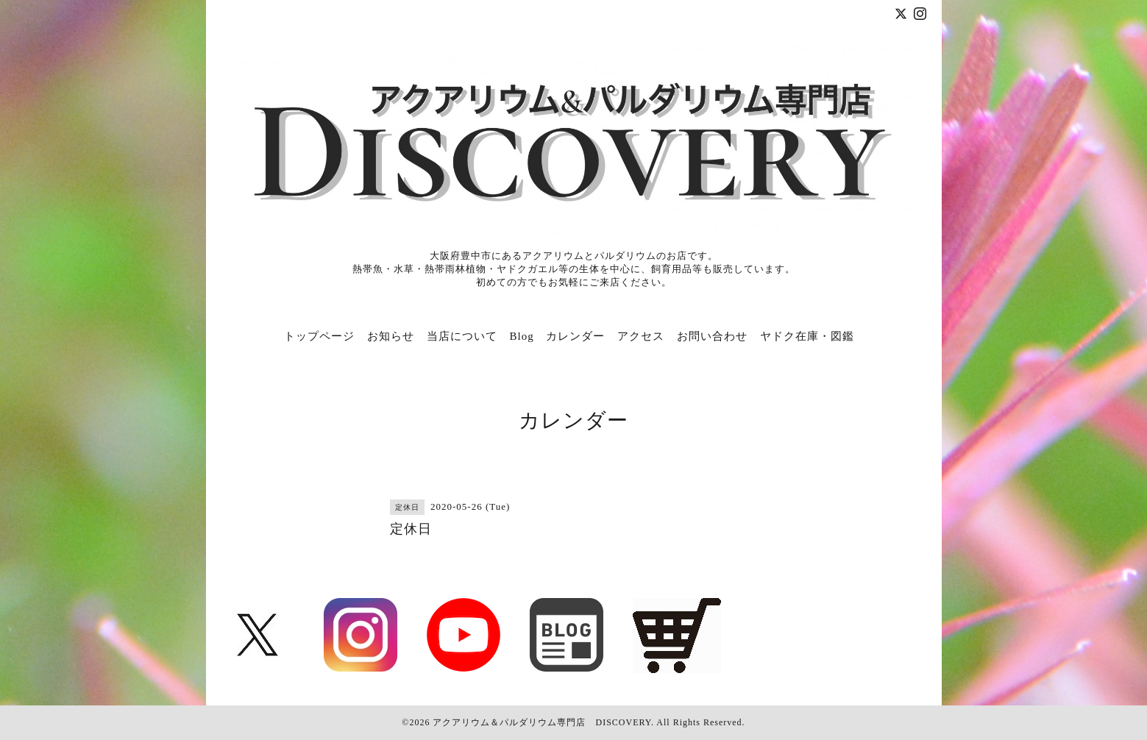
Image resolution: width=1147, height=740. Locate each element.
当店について (462, 336)
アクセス (640, 336)
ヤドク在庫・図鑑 (807, 336)
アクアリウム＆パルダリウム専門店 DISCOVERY (541, 722)
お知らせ (390, 336)
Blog (522, 336)
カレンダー (575, 336)
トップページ (319, 336)
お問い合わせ (712, 336)
